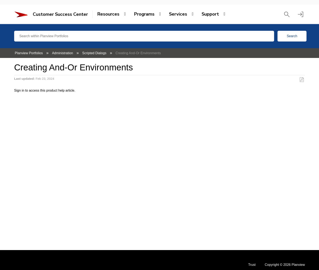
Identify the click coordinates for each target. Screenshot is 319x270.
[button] (286, 14)
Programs (144, 14)
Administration (63, 53)
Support (210, 14)
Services (178, 14)
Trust (252, 264)
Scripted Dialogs (94, 53)
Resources (108, 14)
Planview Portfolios (29, 53)
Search (292, 36)
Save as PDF (301, 79)
